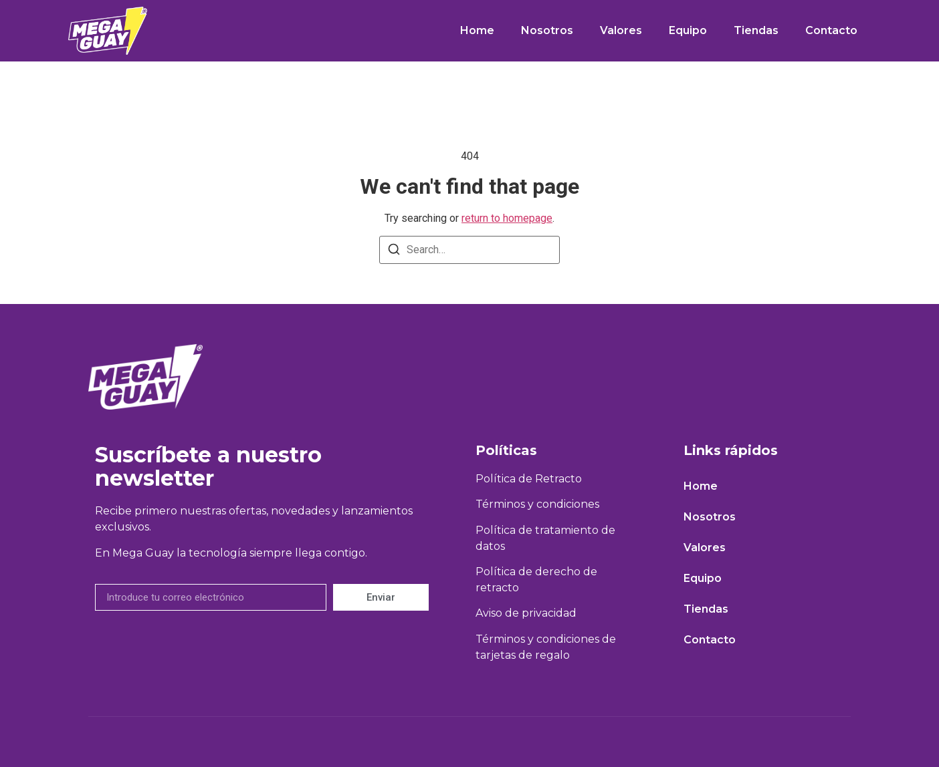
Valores (621, 30)
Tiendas (756, 30)
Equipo (688, 30)
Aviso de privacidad (526, 613)
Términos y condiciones (537, 504)
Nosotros (547, 30)
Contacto (831, 30)
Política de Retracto (529, 478)
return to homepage (506, 218)
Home (477, 30)
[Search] (394, 251)
